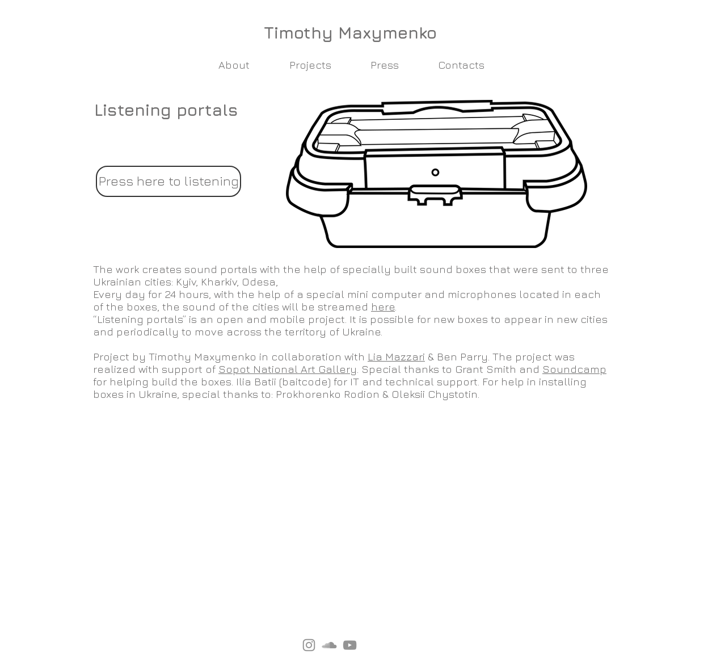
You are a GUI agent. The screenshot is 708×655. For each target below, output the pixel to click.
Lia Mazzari (396, 356)
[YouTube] (350, 645)
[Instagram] (309, 645)
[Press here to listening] (168, 181)
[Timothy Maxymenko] (350, 32)
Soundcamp (574, 369)
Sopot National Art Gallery (287, 369)
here (383, 306)
